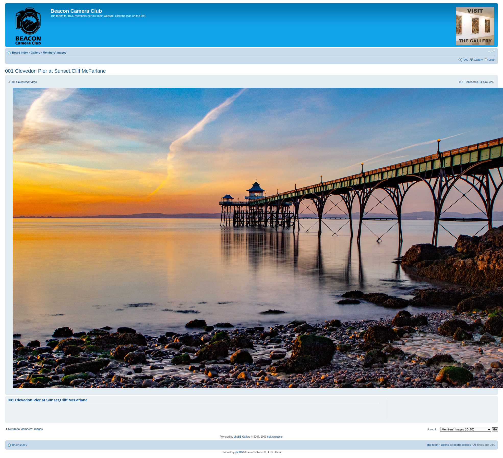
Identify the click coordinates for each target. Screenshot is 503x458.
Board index (20, 52)
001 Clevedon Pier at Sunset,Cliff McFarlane (55, 71)
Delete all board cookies (456, 444)
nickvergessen (275, 436)
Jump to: (432, 429)
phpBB (239, 452)
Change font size (491, 51)
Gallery (35, 52)
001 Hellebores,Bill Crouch (475, 81)
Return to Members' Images (25, 428)
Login (491, 59)
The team (432, 444)
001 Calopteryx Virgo (24, 81)
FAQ (465, 59)
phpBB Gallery (242, 436)
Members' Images (54, 52)
